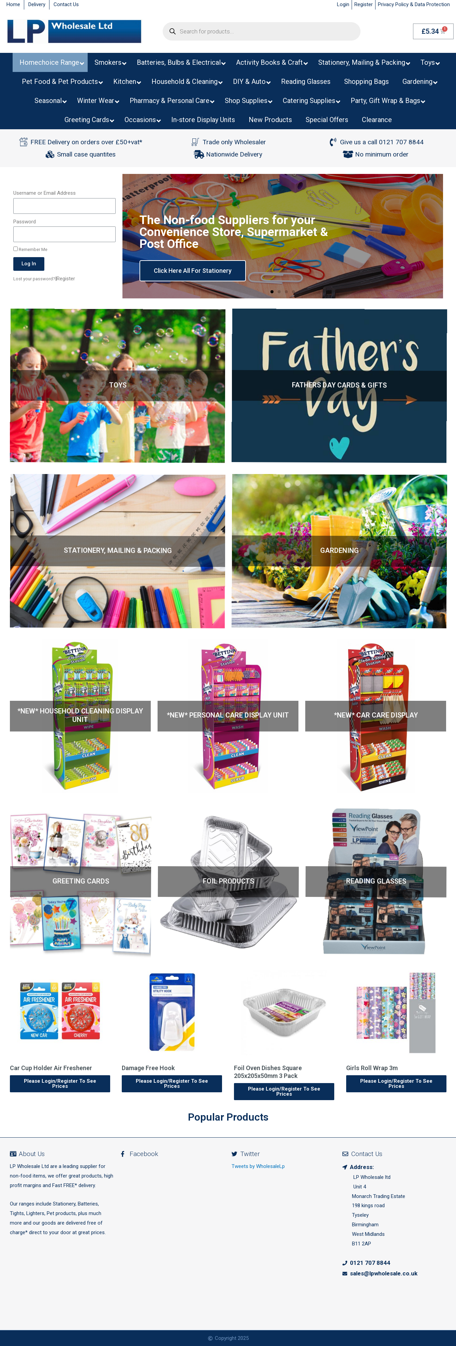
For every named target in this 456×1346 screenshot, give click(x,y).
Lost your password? (34, 278)
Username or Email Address (44, 193)
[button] (272, 291)
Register (66, 279)
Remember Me (30, 249)
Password (24, 222)
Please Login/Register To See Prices (60, 1083)
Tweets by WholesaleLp (258, 1166)
